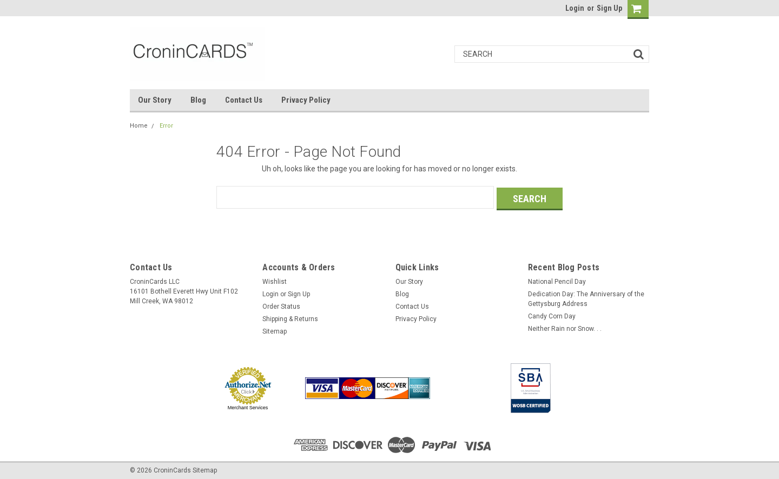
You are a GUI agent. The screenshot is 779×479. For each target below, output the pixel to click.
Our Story (154, 100)
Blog (198, 100)
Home (139, 125)
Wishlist (274, 280)
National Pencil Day (557, 280)
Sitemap (274, 330)
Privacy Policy (306, 100)
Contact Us (243, 100)
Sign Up (609, 8)
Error (166, 125)
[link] (468, 386)
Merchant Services (248, 406)
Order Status (281, 305)
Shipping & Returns (290, 317)
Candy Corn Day (552, 314)
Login (574, 8)
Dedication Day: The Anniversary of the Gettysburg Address (586, 297)
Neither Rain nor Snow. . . (565, 327)
